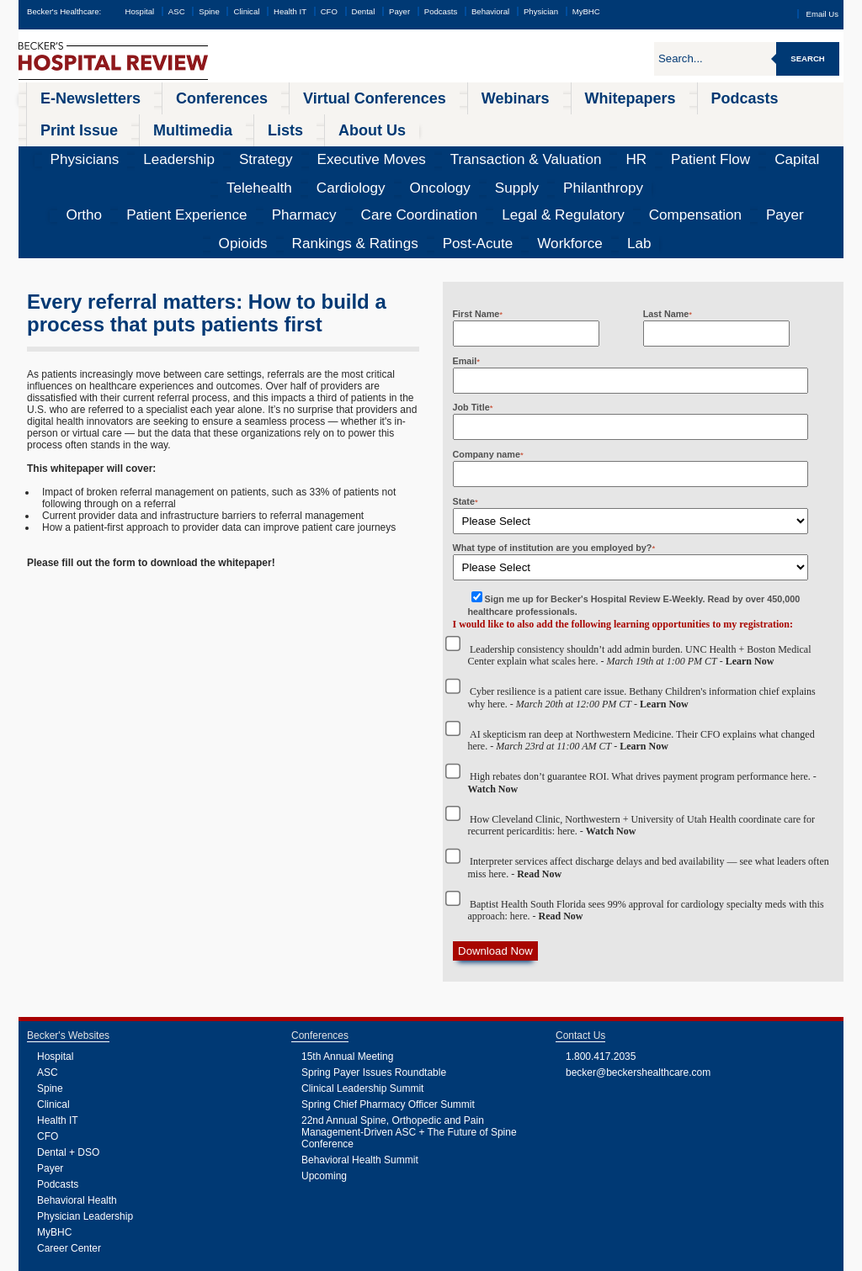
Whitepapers (436, 96)
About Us (791, 96)
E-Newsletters (66, 96)
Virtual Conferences (260, 96)
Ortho (52, 147)
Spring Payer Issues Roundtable (373, 974)
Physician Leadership (85, 1118)
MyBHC (586, 11)
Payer (399, 11)
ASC (176, 11)
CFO (329, 11)
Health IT (290, 11)
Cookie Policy (284, 1258)
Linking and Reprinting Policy (355, 1258)
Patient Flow (468, 122)
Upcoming (324, 1077)
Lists (731, 96)
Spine (209, 11)
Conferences (156, 96)
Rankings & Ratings (630, 147)
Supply (745, 122)
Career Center (69, 1150)
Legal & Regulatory (366, 147)
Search (807, 58)
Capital (525, 122)
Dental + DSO (68, 1054)
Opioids (556, 147)
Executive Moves (246, 122)
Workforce (771, 147)
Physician (541, 11)
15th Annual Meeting (347, 958)
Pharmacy (196, 147)
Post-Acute (710, 147)
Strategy (176, 122)
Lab (816, 147)
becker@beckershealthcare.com (638, 974)
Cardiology (636, 122)
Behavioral (490, 11)
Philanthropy (801, 122)
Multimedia (667, 96)
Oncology (695, 122)
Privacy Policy (238, 1258)
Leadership (119, 122)
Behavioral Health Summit (359, 1061)
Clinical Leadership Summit (362, 990)
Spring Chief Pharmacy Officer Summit (388, 1006)
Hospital (139, 11)
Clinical (246, 11)
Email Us (822, 14)
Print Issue (589, 96)
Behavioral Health (77, 1102)
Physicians (58, 122)
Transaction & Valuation (347, 122)
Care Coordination (272, 147)
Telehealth (577, 122)
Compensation (453, 147)
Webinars (357, 96)
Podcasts (440, 11)
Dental (363, 11)
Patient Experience (119, 147)
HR (420, 122)
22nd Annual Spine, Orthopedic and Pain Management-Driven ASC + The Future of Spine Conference (409, 1033)
